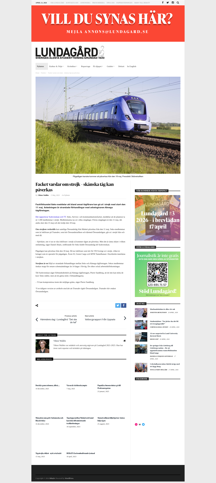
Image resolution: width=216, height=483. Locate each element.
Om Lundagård (57, 3)
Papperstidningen (124, 3)
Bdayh (52, 480)
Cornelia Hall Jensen (159, 327)
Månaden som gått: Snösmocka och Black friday (49, 418)
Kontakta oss (72, 3)
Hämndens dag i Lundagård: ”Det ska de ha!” (58, 318)
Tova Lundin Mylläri (159, 370)
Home (37, 73)
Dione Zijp (154, 339)
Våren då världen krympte (77, 384)
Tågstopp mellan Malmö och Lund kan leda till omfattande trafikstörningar (79, 419)
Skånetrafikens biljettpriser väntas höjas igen (109, 418)
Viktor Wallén (43, 195)
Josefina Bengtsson (158, 312)
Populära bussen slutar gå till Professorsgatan (110, 385)
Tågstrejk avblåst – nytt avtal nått (49, 452)
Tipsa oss (110, 3)
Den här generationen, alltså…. (49, 384)
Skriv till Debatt (142, 3)
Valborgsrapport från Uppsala (100, 317)
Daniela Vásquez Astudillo (161, 356)
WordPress (69, 480)
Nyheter (43, 73)
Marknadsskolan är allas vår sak (162, 309)
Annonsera (85, 3)
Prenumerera (98, 3)
